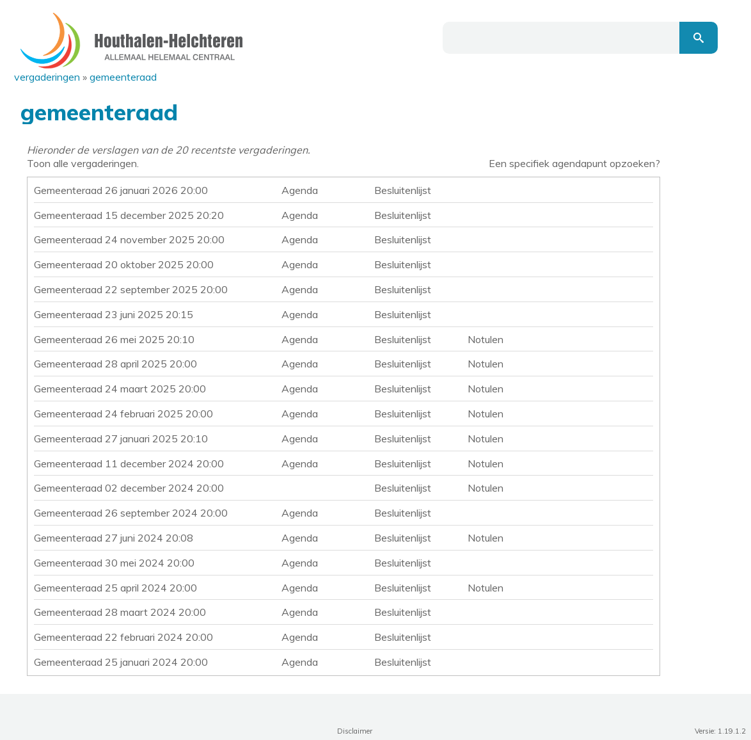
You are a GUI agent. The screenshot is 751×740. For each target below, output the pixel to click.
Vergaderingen (47, 76)
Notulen (485, 339)
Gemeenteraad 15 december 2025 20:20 (129, 215)
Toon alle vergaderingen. (83, 163)
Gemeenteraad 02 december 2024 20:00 (129, 487)
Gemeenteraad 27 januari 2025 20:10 (121, 438)
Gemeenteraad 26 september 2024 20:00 (131, 512)
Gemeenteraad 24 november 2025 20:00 (129, 239)
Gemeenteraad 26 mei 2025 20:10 (114, 339)
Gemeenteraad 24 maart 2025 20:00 (120, 388)
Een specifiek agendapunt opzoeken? (574, 163)
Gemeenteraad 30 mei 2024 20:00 (114, 562)
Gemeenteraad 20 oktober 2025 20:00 (124, 264)
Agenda (299, 190)
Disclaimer (354, 731)
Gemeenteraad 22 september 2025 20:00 (131, 289)
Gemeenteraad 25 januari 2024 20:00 (121, 662)
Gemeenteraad (123, 76)
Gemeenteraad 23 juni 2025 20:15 (113, 314)
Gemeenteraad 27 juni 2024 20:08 (113, 537)
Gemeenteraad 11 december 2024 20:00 (129, 463)
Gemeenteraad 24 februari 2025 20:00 (123, 413)
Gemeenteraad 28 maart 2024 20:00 (120, 612)
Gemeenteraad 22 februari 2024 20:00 (123, 637)
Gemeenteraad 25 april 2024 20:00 (115, 587)
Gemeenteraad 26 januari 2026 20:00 (121, 190)
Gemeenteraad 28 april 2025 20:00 (115, 363)
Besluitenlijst (402, 190)
